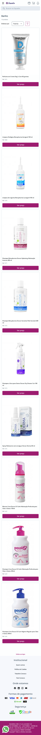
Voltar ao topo (20, 654)
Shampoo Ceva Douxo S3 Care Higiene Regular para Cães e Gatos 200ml (20, 632)
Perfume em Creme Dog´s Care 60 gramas (15, 76)
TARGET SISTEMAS (25, 730)
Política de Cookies (21, 669)
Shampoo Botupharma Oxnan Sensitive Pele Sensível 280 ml (20, 322)
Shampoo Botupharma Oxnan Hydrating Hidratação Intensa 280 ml (18, 259)
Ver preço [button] (20, 84)
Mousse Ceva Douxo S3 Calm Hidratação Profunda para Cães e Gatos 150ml (19, 507)
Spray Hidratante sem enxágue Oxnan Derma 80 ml (18, 446)
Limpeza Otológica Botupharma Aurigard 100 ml (17, 137)
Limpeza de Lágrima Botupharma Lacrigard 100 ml (18, 198)
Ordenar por (5, 23)
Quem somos (20, 665)
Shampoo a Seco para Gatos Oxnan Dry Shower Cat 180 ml (19, 384)
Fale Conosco (20, 678)
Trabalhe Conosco (20, 673)
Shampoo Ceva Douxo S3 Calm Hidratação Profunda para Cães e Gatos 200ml (20, 570)
